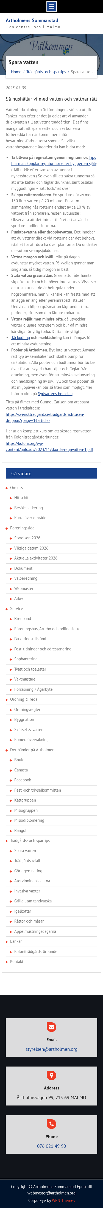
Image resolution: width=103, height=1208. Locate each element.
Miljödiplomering (29, 820)
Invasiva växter (27, 891)
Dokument (23, 568)
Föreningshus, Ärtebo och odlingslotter (48, 628)
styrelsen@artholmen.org (51, 1049)
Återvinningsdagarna (32, 880)
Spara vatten (25, 850)
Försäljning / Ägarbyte (33, 689)
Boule (19, 759)
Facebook (22, 779)
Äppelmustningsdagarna (35, 931)
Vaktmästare (24, 679)
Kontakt (16, 961)
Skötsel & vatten (28, 729)
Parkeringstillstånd (30, 638)
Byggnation (24, 719)
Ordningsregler (27, 709)
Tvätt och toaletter (30, 669)
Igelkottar (22, 911)
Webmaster (24, 588)
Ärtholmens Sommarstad (32, 20)
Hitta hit (21, 497)
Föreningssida (22, 528)
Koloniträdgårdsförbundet (36, 951)
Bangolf (21, 830)
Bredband (22, 618)
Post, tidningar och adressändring (42, 649)
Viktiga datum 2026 (31, 548)
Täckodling (20, 337)
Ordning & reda (23, 699)
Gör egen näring (28, 870)
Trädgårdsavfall (27, 860)
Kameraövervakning (31, 739)
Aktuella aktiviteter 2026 (35, 558)
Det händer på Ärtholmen (32, 749)
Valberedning (25, 578)
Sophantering (26, 658)
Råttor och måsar (29, 921)
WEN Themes (63, 1200)
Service (16, 608)
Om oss (16, 487)
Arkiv (18, 598)
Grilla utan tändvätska (33, 901)
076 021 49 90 (51, 1146)
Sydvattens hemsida (55, 393)
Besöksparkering (28, 507)
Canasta (21, 770)
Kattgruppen (25, 800)
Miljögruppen (26, 810)
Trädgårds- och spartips (30, 840)
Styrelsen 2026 (27, 537)
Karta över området (31, 517)
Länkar (16, 941)
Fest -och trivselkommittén (37, 790)
